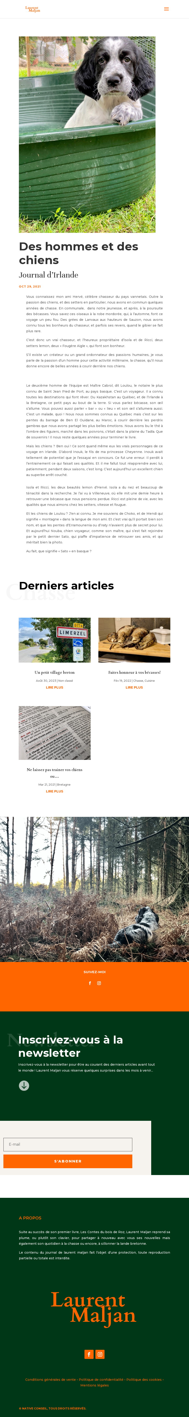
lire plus (54, 687)
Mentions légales (94, 1385)
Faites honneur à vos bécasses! (134, 672)
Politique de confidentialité (101, 1380)
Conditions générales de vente (50, 1380)
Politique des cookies (144, 1380)
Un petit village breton (55, 672)
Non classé (65, 680)
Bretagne (64, 784)
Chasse (138, 680)
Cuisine (150, 680)
